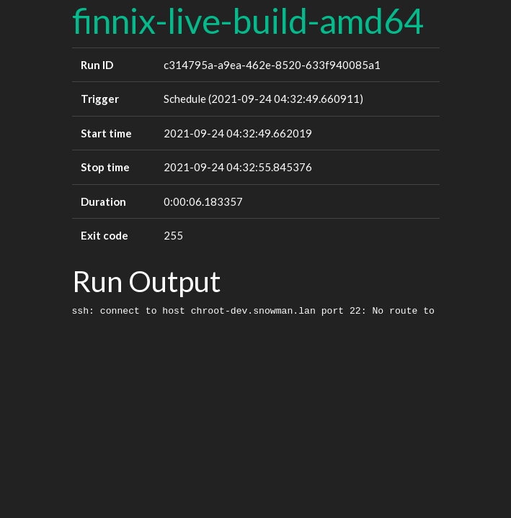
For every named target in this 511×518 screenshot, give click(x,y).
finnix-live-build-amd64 (248, 20)
